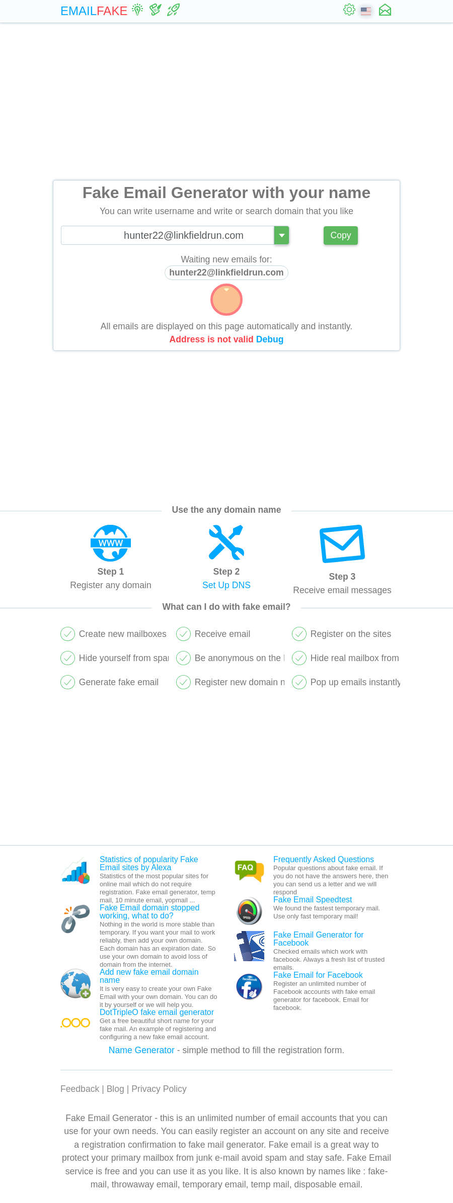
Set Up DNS (226, 585)
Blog (115, 1089)
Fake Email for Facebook (318, 975)
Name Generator (142, 1050)
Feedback (79, 1089)
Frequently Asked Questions (323, 859)
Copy (340, 235)
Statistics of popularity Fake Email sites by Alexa (149, 863)
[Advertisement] (226, 101)
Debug (270, 339)
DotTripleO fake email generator (157, 1012)
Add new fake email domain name (149, 976)
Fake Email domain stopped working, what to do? (149, 911)
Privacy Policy (159, 1089)
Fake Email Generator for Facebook (318, 939)
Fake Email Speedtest (312, 899)
